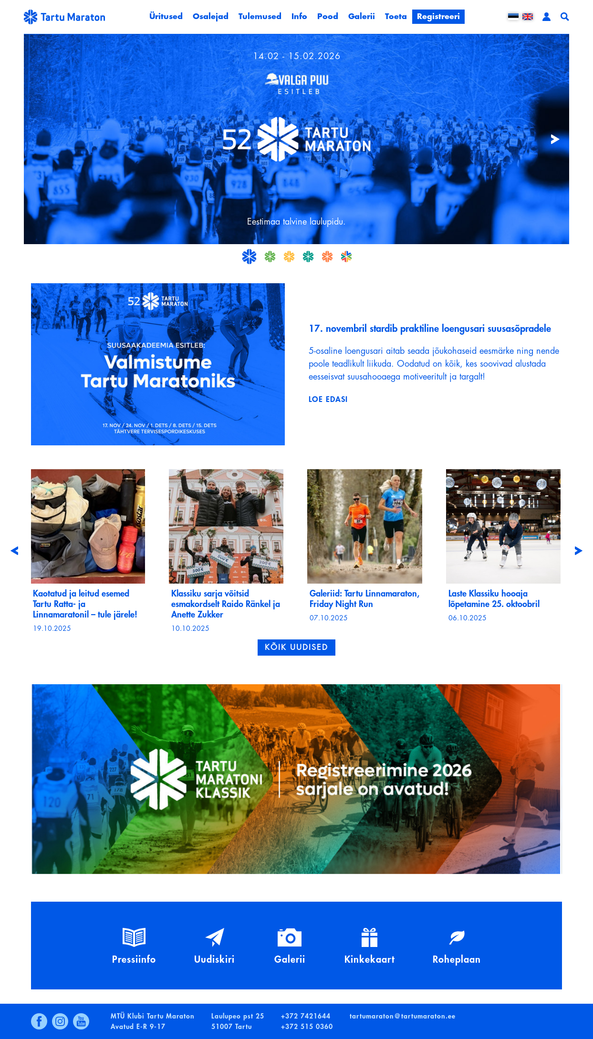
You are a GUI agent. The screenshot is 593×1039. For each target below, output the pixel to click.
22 (270, 256)
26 (346, 256)
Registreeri (438, 17)
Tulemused (260, 17)
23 (289, 256)
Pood (327, 17)
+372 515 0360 (307, 1026)
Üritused (166, 17)
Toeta (396, 17)
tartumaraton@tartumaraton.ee (403, 1016)
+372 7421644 (306, 1016)
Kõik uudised (296, 647)
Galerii (361, 17)
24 (308, 256)
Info (299, 17)
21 (249, 256)
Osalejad (211, 17)
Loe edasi (328, 399)
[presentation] (14, 551)
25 (327, 256)
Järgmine (550, 139)
